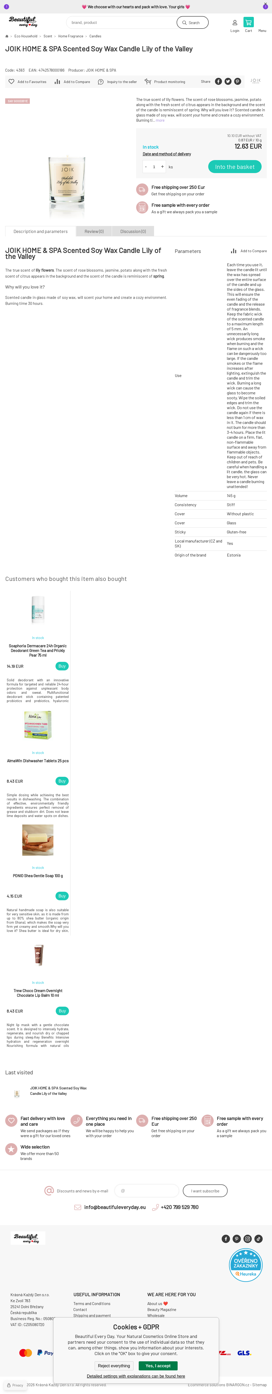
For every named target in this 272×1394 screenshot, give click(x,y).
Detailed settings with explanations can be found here (136, 1376)
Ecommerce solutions (206, 1384)
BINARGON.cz (237, 1384)
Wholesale (156, 1315)
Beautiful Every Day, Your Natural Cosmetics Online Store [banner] (28, 21)
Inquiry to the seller (122, 81)
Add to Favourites (32, 81)
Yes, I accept (157, 1366)
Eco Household (26, 36)
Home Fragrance (70, 36)
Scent (48, 36)
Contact (80, 1309)
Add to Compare (77, 81)
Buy (62, 666)
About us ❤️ (157, 1303)
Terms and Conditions (91, 1303)
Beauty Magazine (161, 1309)
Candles (95, 36)
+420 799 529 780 (180, 1207)
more (160, 120)
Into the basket (235, 166)
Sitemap (259, 1384)
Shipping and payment (92, 1315)
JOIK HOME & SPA (101, 70)
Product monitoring (169, 81)
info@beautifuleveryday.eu (115, 1207)
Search (194, 22)
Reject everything (114, 1366)
